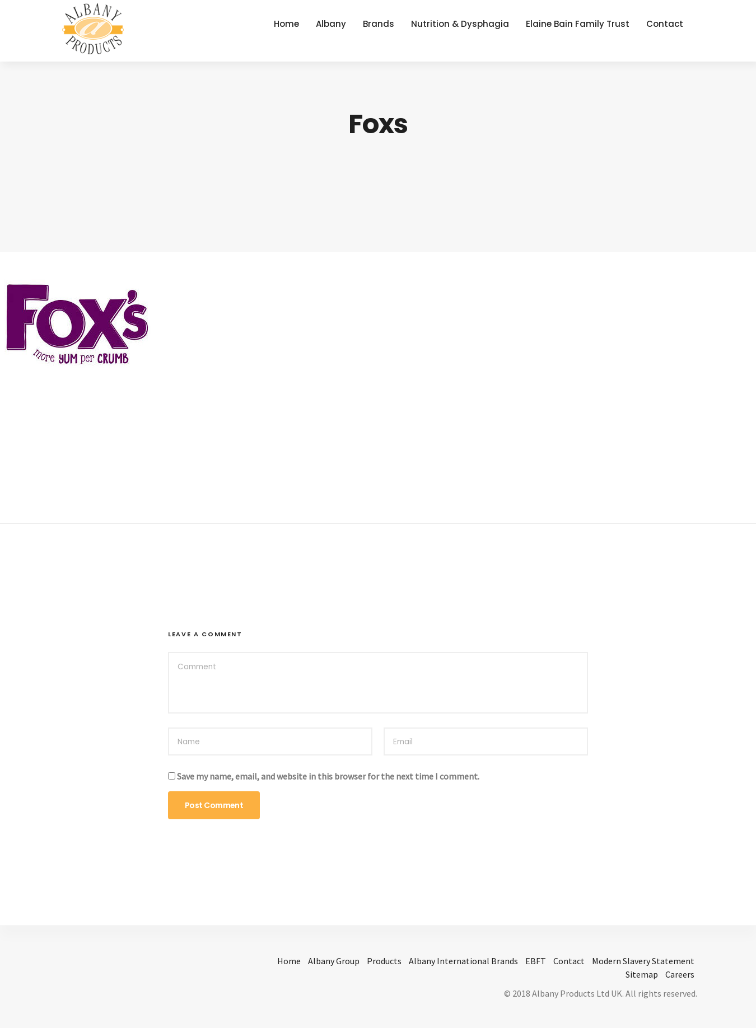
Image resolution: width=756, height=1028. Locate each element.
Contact (664, 24)
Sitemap (642, 974)
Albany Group (334, 960)
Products (384, 960)
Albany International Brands (463, 960)
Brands (378, 24)
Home (286, 24)
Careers (679, 974)
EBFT (535, 960)
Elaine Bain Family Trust (577, 24)
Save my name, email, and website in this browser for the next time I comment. (328, 776)
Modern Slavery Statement (643, 960)
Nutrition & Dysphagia (460, 24)
